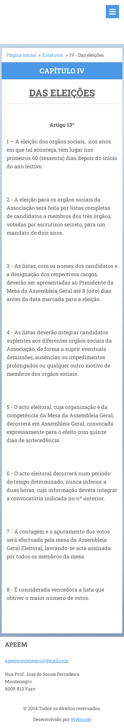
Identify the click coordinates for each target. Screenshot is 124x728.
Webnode (81, 719)
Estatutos (52, 55)
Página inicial (21, 55)
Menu (112, 11)
